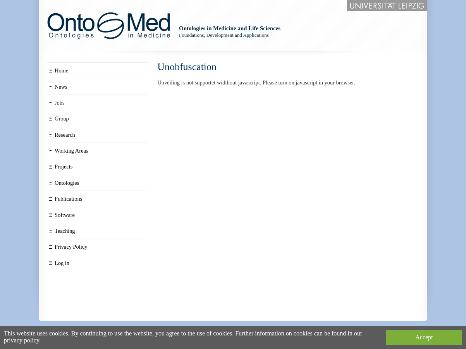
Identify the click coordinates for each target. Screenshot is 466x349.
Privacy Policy (71, 247)
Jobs (60, 103)
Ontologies (67, 183)
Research (65, 135)
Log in (62, 263)
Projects (63, 166)
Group (62, 118)
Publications (68, 199)
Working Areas (71, 151)
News (61, 87)
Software (65, 215)
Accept (424, 337)
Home (61, 70)
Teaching (65, 231)
